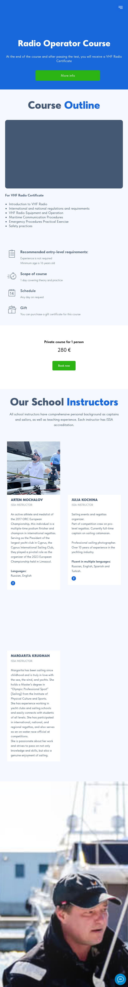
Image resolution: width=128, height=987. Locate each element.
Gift (23, 308)
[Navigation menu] (121, 7)
